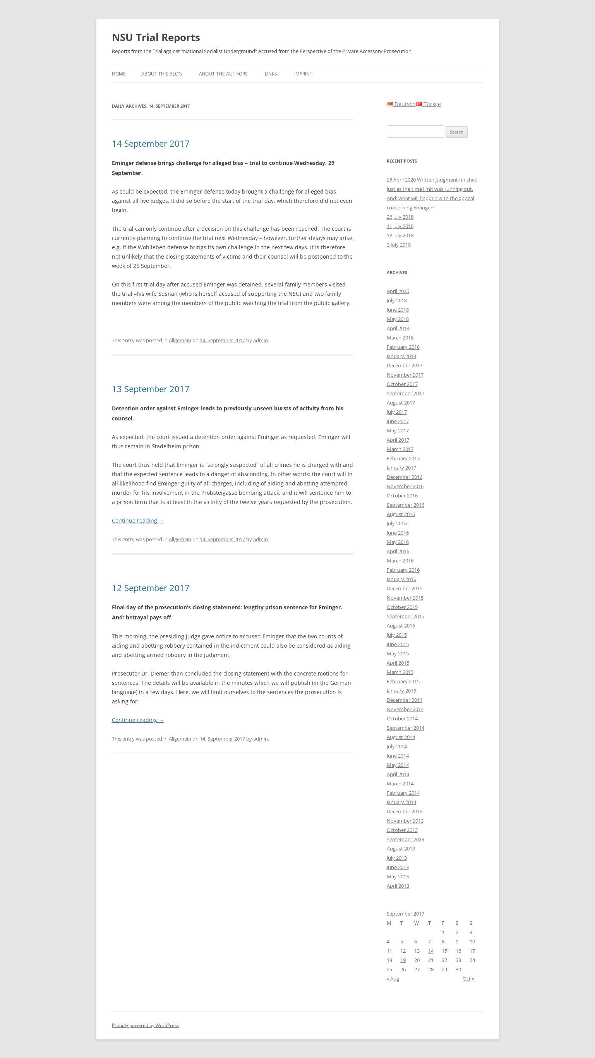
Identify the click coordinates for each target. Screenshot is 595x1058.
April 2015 (398, 662)
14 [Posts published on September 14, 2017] (431, 950)
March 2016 (400, 560)
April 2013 (398, 885)
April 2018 (398, 328)
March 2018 (400, 337)
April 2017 (398, 439)
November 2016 (405, 486)
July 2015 (397, 634)
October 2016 (402, 495)
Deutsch (401, 104)
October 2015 (402, 607)
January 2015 (401, 690)
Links (271, 73)
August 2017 (401, 402)
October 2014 (402, 718)
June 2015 (398, 644)
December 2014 (404, 699)
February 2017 (403, 458)
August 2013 (401, 848)
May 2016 (398, 541)
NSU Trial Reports (156, 37)
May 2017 (398, 430)
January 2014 (401, 802)
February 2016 (403, 569)
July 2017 (397, 411)
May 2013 (398, 876)
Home (119, 73)
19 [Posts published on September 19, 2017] (403, 960)
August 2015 (401, 625)
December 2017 (404, 365)
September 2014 (405, 727)
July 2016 (397, 523)
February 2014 (403, 792)
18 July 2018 (400, 235)
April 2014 (398, 774)
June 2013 (398, 867)
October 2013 (402, 830)
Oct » (468, 978)
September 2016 (405, 504)
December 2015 (404, 588)
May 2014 (398, 764)
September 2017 (405, 393)
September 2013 (405, 839)
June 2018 (398, 309)
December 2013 (404, 811)
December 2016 (404, 476)
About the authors (223, 73)
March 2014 (400, 783)
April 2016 (398, 551)
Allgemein (180, 340)
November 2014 (405, 709)
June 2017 (398, 421)
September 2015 (405, 616)
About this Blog (161, 73)
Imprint (303, 73)
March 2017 (400, 449)
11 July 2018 (400, 226)
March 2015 (400, 672)
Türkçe (428, 104)
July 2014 (397, 746)
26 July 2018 (400, 216)
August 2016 (401, 514)
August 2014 (401, 737)
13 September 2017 (151, 388)
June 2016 (398, 532)
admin (260, 340)
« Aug (393, 978)
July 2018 (397, 300)
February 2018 (403, 346)
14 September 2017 (151, 143)
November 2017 (405, 374)
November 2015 (405, 597)
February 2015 (403, 681)
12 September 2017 (151, 587)
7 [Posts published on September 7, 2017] (429, 941)
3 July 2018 (399, 244)
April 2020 (398, 291)
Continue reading (138, 520)
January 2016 (401, 579)
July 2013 (397, 857)
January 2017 (401, 467)
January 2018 (401, 356)
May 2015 (398, 653)
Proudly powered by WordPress (145, 1025)
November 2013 (405, 820)
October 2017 (402, 384)
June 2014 (398, 755)
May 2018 (398, 319)
